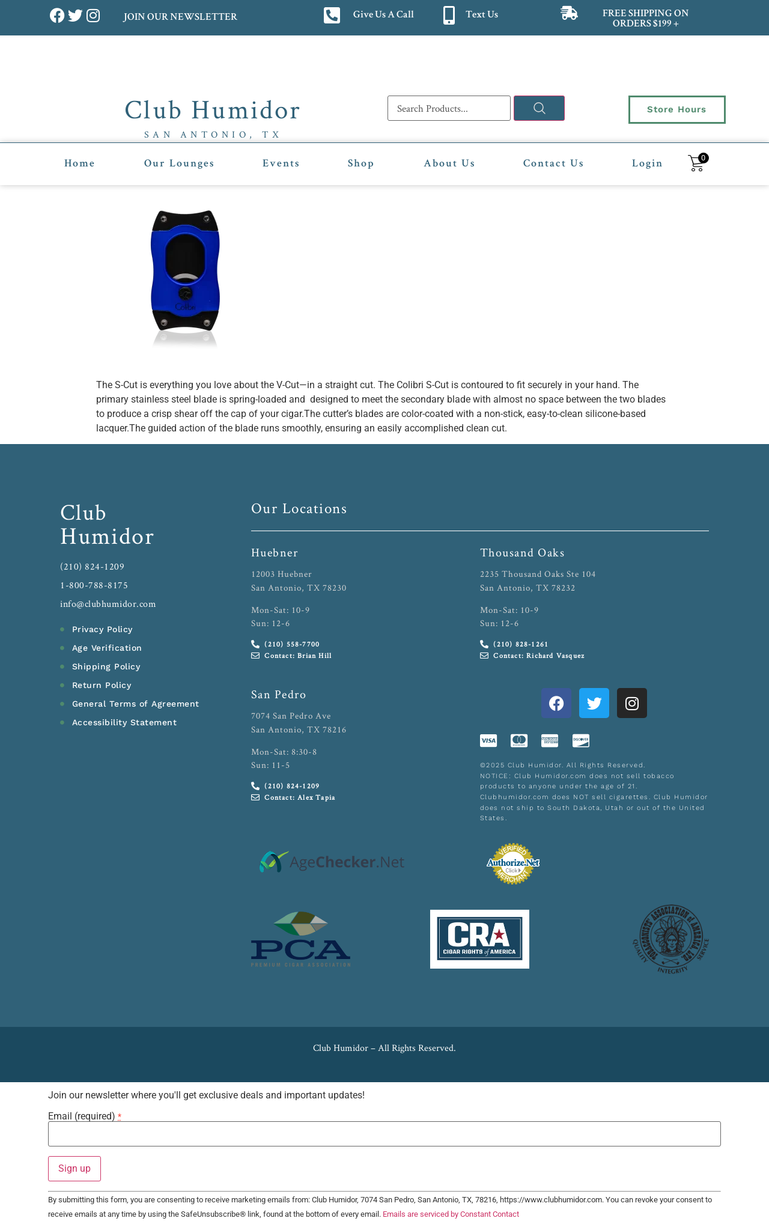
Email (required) (84, 1116)
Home (80, 164)
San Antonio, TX (213, 134)
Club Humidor (213, 108)
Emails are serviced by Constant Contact (451, 1214)
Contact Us (553, 164)
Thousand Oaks (522, 552)
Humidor (107, 535)
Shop (361, 164)
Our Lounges (179, 164)
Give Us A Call (383, 15)
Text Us (482, 15)
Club (84, 511)
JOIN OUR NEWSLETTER (180, 18)
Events (281, 164)
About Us (449, 164)
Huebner (275, 552)
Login (647, 164)
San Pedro (279, 694)
